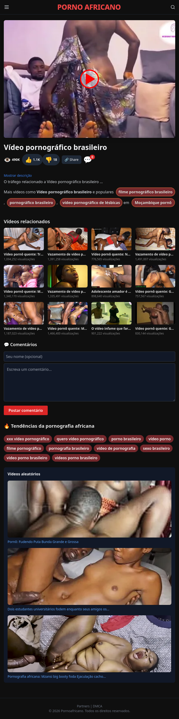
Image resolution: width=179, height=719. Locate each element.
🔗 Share (72, 159)
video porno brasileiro (27, 457)
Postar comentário (26, 410)
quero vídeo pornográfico (80, 438)
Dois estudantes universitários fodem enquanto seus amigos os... (58, 609)
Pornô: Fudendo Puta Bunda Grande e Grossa (43, 541)
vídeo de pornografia (116, 448)
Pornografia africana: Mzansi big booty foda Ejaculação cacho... (57, 676)
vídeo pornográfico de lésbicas (91, 202)
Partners (83, 706)
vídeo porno (160, 438)
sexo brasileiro (156, 448)
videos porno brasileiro (76, 457)
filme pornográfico (24, 448)
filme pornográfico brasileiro (145, 192)
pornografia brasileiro (69, 448)
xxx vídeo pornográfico (28, 438)
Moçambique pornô (153, 202)
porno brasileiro (126, 438)
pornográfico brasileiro (31, 202)
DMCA (97, 706)
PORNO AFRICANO (89, 7)
